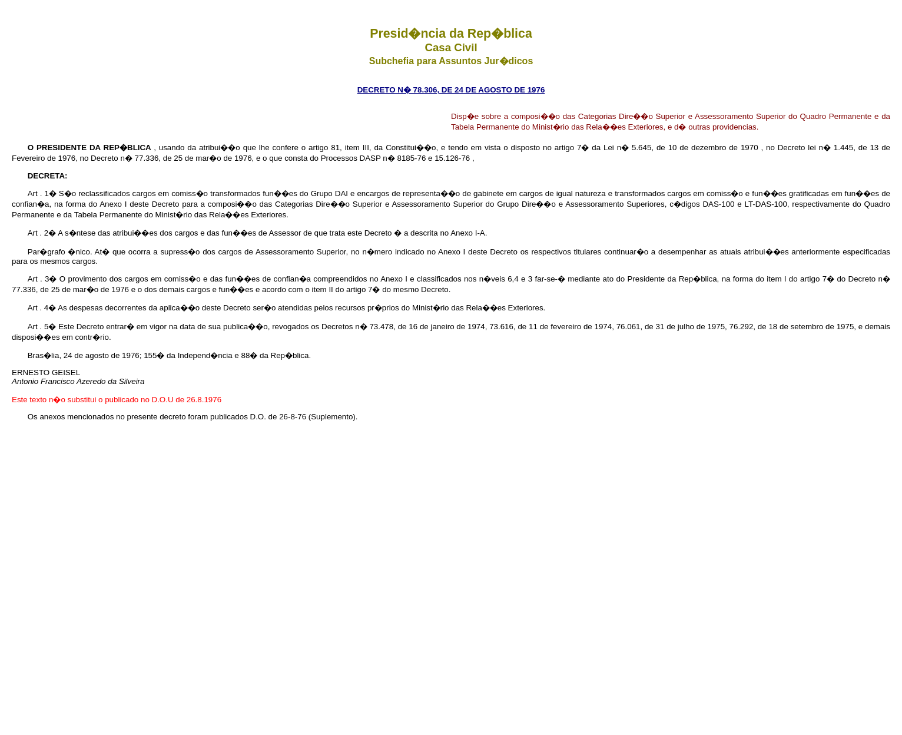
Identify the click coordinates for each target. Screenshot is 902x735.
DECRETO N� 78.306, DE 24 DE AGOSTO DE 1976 (451, 89)
